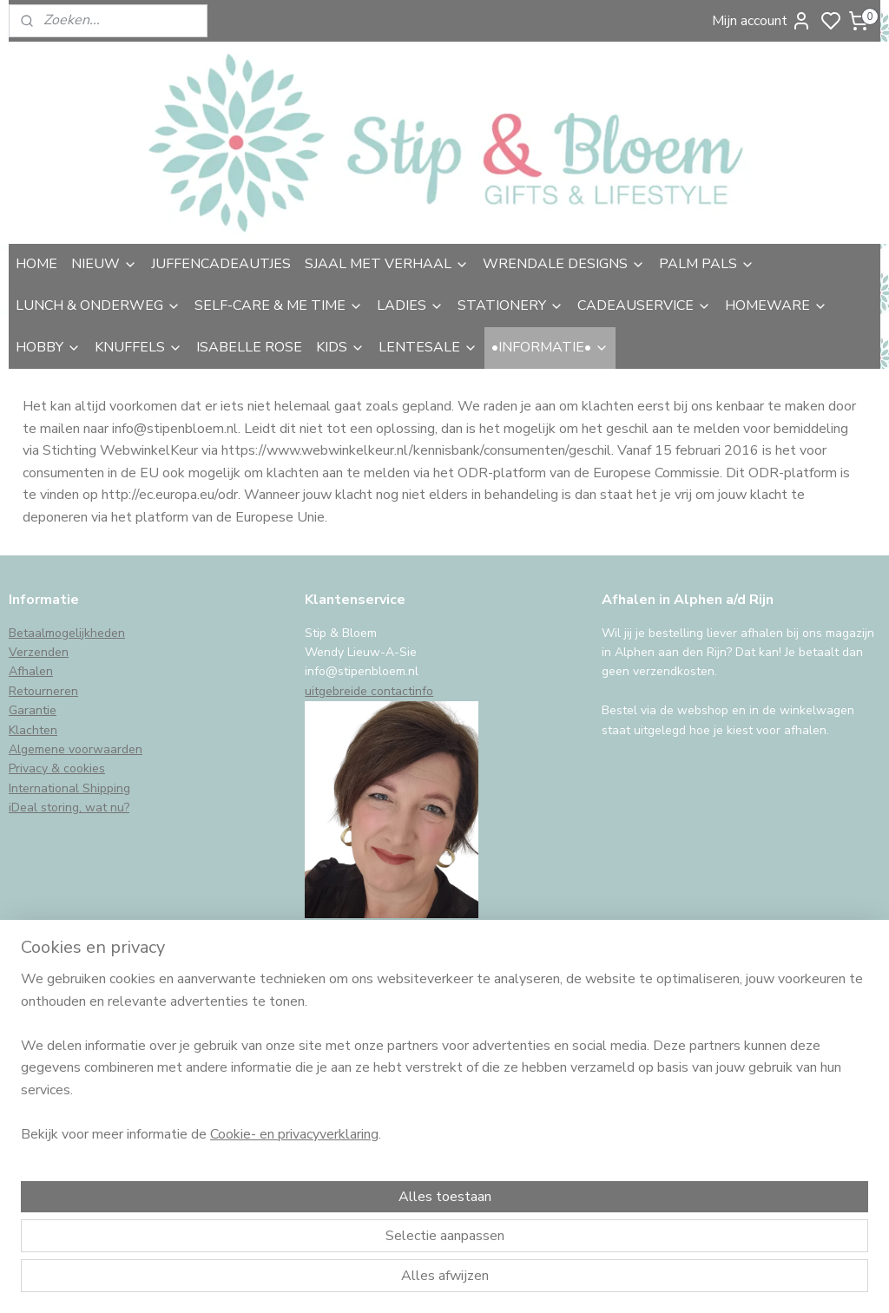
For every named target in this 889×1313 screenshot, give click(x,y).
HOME (36, 263)
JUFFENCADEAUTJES (221, 263)
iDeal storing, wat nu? (69, 807)
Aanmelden (58, 1138)
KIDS (340, 347)
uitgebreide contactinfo (369, 691)
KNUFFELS (138, 347)
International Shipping (69, 788)
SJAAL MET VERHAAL (387, 263)
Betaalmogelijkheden (67, 633)
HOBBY (48, 347)
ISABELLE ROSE (249, 347)
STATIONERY (510, 305)
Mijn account (762, 20)
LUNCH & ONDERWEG (98, 305)
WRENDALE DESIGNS (564, 263)
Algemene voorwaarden (75, 749)
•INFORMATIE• (550, 347)
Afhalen (31, 671)
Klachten (33, 730)
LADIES (410, 305)
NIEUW (104, 263)
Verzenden (39, 652)
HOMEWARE (776, 305)
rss (569, 1281)
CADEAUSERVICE (644, 305)
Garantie (32, 710)
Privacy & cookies (57, 768)
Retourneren (43, 691)
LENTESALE (428, 347)
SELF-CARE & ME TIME (278, 305)
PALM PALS (706, 263)
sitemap (538, 1281)
